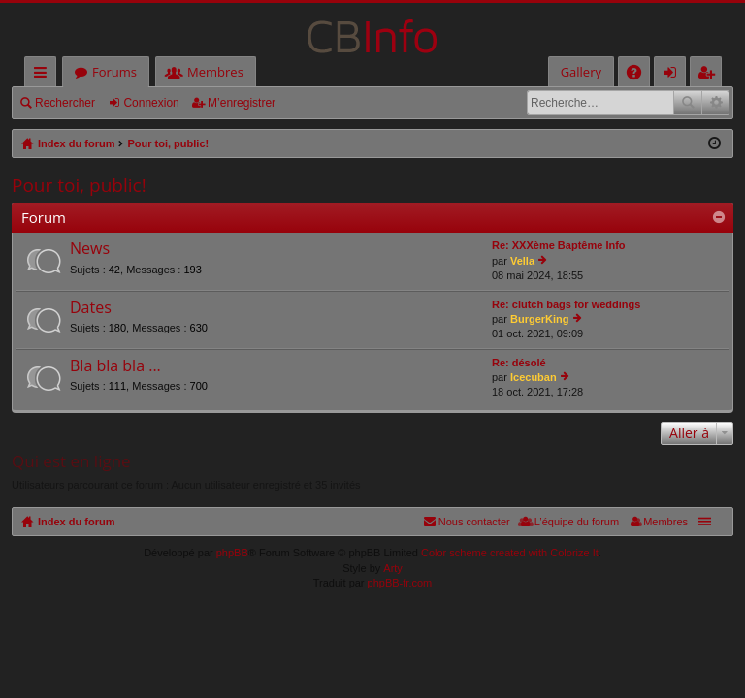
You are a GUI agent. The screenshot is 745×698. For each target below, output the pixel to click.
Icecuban (533, 377)
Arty (393, 568)
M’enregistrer (241, 103)
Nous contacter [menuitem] (474, 521)
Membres (215, 71)
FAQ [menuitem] (640, 75)
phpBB (232, 552)
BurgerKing (539, 319)
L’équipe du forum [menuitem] (576, 521)
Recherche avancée (715, 102)
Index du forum (76, 521)
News (90, 249)
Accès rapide (44, 75)
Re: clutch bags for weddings (566, 304)
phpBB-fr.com (400, 582)
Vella (522, 261)
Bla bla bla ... (115, 366)
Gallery (581, 71)
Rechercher (65, 103)
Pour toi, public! (79, 185)
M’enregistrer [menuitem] (710, 75)
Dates (91, 308)
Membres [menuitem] (665, 521)
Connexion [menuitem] (674, 75)
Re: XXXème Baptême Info (559, 245)
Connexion (150, 103)
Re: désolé (519, 362)
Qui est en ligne (71, 461)
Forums (114, 71)
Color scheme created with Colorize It (510, 552)
